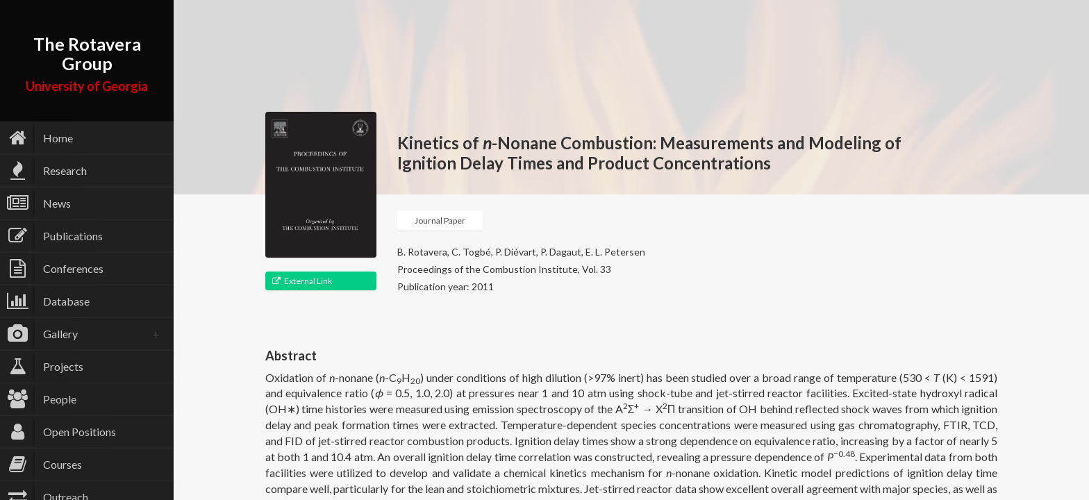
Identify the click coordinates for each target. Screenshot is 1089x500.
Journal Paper (440, 220)
